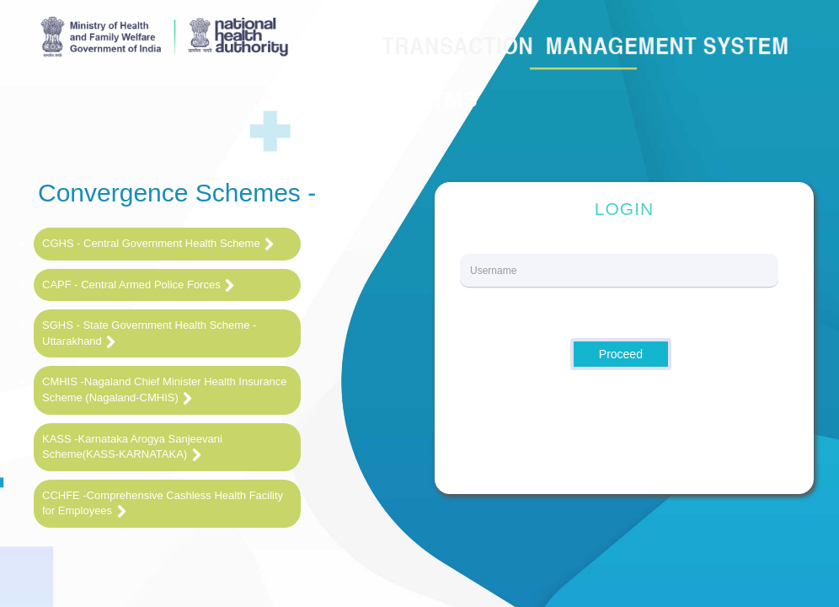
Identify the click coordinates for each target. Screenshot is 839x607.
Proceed (621, 354)
